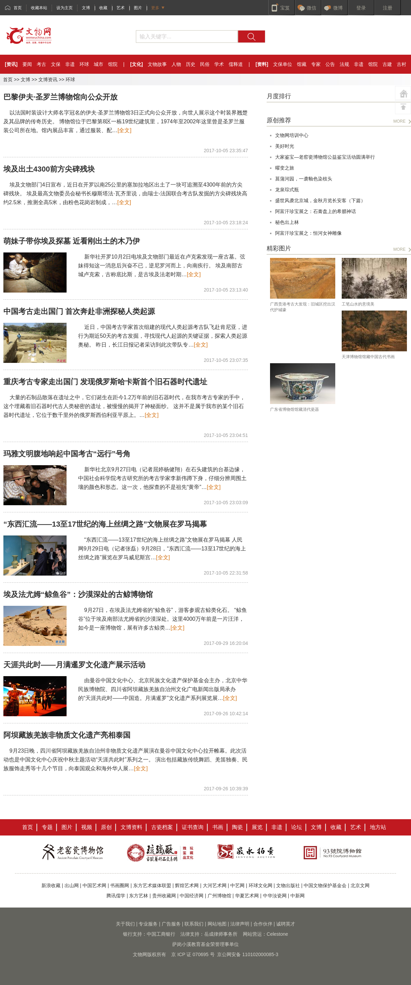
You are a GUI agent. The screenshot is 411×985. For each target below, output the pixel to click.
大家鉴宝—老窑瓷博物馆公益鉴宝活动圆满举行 (325, 157)
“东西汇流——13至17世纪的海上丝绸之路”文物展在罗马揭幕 (105, 524)
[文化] (136, 64)
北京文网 (360, 885)
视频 (86, 827)
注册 (387, 8)
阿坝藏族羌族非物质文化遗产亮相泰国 (66, 735)
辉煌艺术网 (187, 885)
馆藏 (301, 64)
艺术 (121, 7)
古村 (401, 64)
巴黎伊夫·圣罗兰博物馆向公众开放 (60, 97)
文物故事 (157, 64)
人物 (176, 64)
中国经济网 (191, 895)
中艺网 (237, 885)
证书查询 (192, 827)
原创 (106, 827)
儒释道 (236, 64)
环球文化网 (260, 885)
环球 (84, 64)
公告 (330, 64)
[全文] (124, 130)
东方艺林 (138, 895)
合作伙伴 (262, 924)
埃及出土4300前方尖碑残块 (49, 169)
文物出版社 (288, 885)
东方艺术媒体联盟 (152, 885)
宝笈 (285, 8)
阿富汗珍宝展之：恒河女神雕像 (308, 233)
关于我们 (125, 924)
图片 (138, 7)
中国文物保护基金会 (325, 885)
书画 (217, 827)
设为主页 (64, 7)
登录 (361, 8)
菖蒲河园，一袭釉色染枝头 (303, 178)
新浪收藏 (50, 885)
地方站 (378, 827)
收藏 (103, 7)
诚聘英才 (285, 924)
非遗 (70, 64)
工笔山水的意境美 (358, 304)
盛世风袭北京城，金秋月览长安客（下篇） (320, 200)
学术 (219, 64)
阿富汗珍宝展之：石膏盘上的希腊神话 (315, 211)
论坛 (296, 827)
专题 (47, 827)
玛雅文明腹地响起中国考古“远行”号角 (66, 454)
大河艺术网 (215, 885)
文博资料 (131, 827)
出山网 (72, 885)
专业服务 (148, 924)
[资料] (261, 64)
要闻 (27, 64)
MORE (399, 121)
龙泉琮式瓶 (287, 189)
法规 (344, 64)
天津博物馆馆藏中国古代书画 (368, 356)
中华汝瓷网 (275, 895)
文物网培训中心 (291, 135)
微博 (338, 8)
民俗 (205, 64)
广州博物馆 (219, 895)
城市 (98, 64)
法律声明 (239, 924)
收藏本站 (39, 7)
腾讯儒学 (115, 895)
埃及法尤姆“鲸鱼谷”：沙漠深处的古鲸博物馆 (78, 594)
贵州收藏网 (164, 895)
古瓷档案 (162, 827)
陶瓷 (237, 827)
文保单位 (282, 64)
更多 (155, 7)
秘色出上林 (287, 222)
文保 (55, 64)
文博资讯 (47, 79)
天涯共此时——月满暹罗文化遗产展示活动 (74, 665)
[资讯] (11, 64)
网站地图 (217, 924)
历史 (190, 64)
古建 (387, 64)
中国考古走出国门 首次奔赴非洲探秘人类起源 (79, 311)
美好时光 (284, 146)
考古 (41, 64)
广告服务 (171, 924)
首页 (18, 7)
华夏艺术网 (247, 895)
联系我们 (193, 924)
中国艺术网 (94, 885)
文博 (86, 7)
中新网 (297, 895)
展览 (257, 827)
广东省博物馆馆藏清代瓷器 (294, 409)
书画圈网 (119, 885)
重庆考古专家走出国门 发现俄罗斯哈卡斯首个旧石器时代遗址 (105, 381)
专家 (316, 64)
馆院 (113, 64)
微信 (311, 8)
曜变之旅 (284, 168)
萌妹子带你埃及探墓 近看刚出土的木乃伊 (71, 241)
